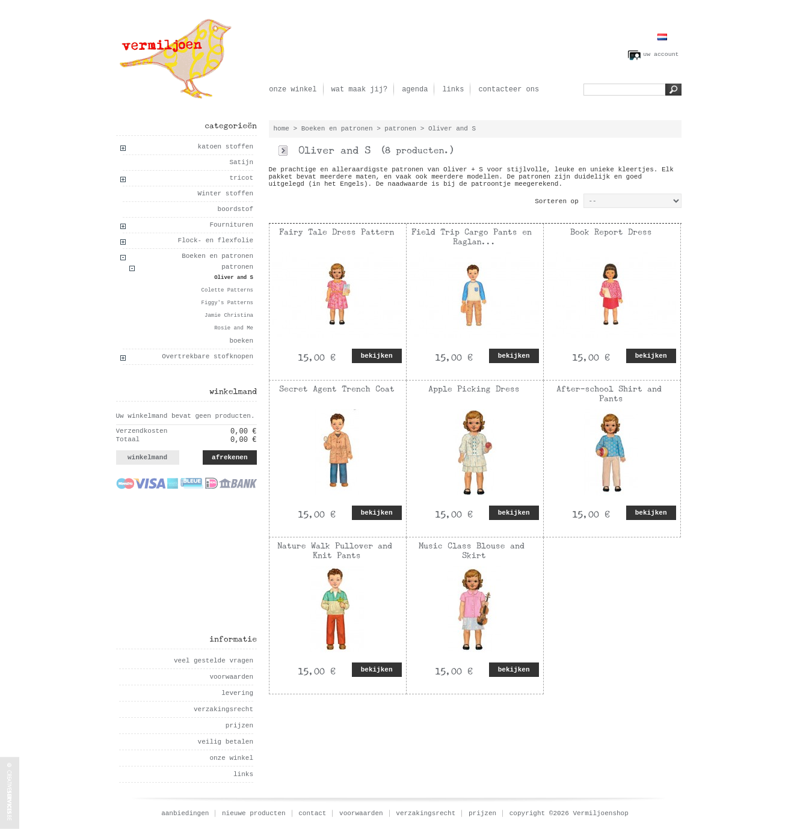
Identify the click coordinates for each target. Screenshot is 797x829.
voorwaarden (231, 677)
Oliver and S (233, 278)
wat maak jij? (359, 89)
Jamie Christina (229, 316)
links (453, 89)
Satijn (241, 162)
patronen (237, 267)
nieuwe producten (254, 813)
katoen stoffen (225, 146)
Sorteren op (557, 201)
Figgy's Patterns (227, 303)
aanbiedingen (185, 813)
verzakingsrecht (223, 709)
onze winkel (292, 89)
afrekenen (229, 457)
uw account (661, 54)
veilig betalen (225, 741)
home (281, 128)
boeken (241, 340)
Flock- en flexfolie (215, 240)
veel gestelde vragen (213, 660)
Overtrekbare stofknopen (207, 356)
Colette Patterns (227, 290)
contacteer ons (508, 89)
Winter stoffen (225, 193)
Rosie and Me (233, 328)
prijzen (239, 725)
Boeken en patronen (217, 256)
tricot (241, 178)
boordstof (235, 209)
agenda (415, 89)
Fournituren (231, 224)
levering (237, 693)
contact (312, 813)
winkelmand (147, 457)
